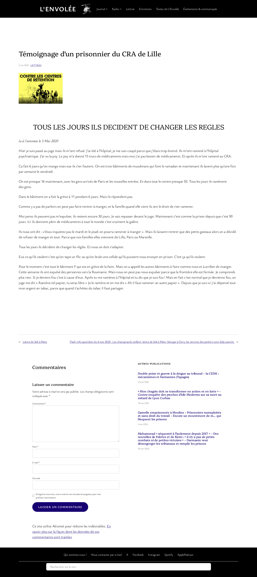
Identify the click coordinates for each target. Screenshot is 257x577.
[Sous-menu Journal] (107, 9)
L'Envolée (58, 8)
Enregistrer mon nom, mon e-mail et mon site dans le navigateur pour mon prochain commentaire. (68, 495)
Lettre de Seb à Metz (35, 342)
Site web (36, 478)
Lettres (36, 65)
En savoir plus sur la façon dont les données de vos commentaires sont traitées (71, 531)
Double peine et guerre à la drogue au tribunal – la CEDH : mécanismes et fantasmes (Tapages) (178, 375)
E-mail (36, 462)
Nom (35, 446)
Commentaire (39, 403)
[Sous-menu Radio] (121, 9)
